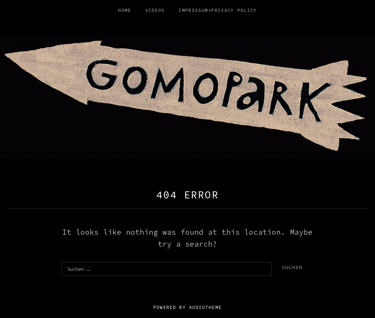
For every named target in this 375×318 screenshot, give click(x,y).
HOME (124, 10)
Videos (155, 10)
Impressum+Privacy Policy (218, 10)
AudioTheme (205, 307)
